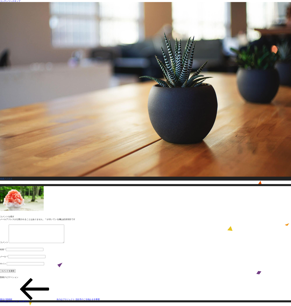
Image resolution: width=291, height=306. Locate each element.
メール (3, 260)
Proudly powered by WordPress (14, 305)
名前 (2, 253)
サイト (3, 267)
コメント (4, 246)
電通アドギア (6, 179)
